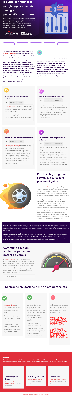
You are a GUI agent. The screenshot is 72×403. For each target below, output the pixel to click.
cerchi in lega (41, 186)
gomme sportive (51, 186)
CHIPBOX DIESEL (9, 44)
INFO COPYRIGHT (45, 394)
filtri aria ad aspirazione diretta (13, 145)
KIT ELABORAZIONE (63, 44)
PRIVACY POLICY (36, 394)
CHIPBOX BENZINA (22, 44)
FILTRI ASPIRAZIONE (49, 44)
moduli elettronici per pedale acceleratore (50, 104)
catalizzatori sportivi (10, 106)
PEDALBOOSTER (36, 44)
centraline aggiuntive (9, 53)
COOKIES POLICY (27, 394)
